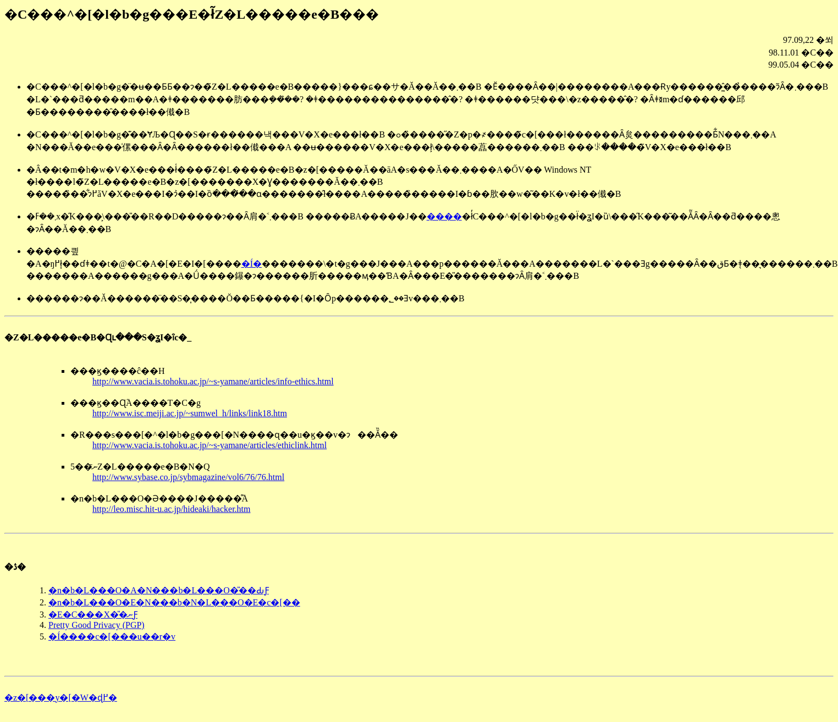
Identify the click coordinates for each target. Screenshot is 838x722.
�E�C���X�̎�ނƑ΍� (92, 614)
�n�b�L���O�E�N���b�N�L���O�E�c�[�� (174, 602)
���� (444, 216)
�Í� (251, 263)
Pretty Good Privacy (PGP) (96, 625)
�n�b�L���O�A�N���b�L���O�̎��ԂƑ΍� (158, 590)
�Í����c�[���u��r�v (111, 636)
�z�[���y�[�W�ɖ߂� (60, 697)
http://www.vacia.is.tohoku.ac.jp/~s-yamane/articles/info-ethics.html (213, 381)
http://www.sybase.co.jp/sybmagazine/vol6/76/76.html (188, 477)
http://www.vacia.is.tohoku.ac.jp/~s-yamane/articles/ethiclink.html (209, 445)
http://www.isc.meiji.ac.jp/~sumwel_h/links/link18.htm (189, 413)
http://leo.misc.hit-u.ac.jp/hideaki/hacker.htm (171, 509)
